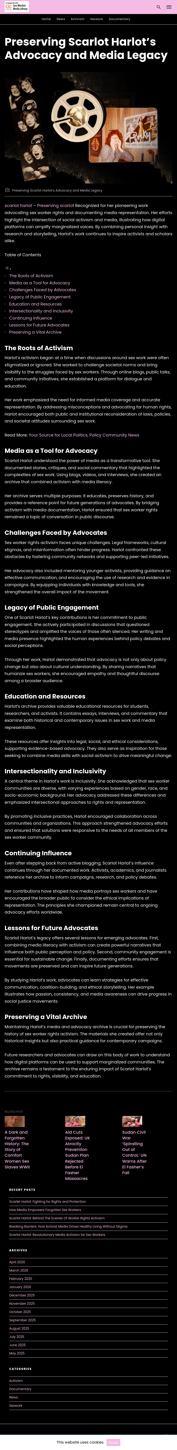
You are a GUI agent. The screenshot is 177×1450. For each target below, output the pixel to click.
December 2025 (22, 1295)
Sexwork (96, 19)
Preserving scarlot (55, 205)
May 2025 (17, 1353)
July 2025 (16, 1336)
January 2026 (20, 1287)
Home (46, 19)
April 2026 (17, 1262)
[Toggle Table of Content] (8, 269)
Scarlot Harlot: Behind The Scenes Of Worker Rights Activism (57, 1218)
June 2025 (17, 1345)
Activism (78, 19)
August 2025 (19, 1328)
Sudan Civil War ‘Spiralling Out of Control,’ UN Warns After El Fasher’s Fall (134, 1152)
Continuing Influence (30, 318)
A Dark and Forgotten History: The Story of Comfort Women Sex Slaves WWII (17, 1149)
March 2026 (18, 1270)
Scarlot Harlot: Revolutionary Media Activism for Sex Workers (57, 1234)
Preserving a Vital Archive (35, 332)
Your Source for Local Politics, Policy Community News (84, 435)
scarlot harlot (18, 205)
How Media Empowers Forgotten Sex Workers (45, 1210)
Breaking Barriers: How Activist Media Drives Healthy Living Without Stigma (68, 1226)
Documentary (119, 19)
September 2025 (22, 1320)
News (61, 19)
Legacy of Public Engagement (40, 297)
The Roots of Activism (31, 276)
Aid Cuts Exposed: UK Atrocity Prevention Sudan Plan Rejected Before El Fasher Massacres (77, 1155)
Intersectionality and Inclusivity (41, 311)
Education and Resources (35, 304)
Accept (113, 1442)
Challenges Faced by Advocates (42, 290)
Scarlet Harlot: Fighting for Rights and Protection (47, 1201)
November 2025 (22, 1303)
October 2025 (20, 1312)
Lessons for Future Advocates (39, 325)
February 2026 (20, 1278)
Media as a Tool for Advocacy (39, 283)
